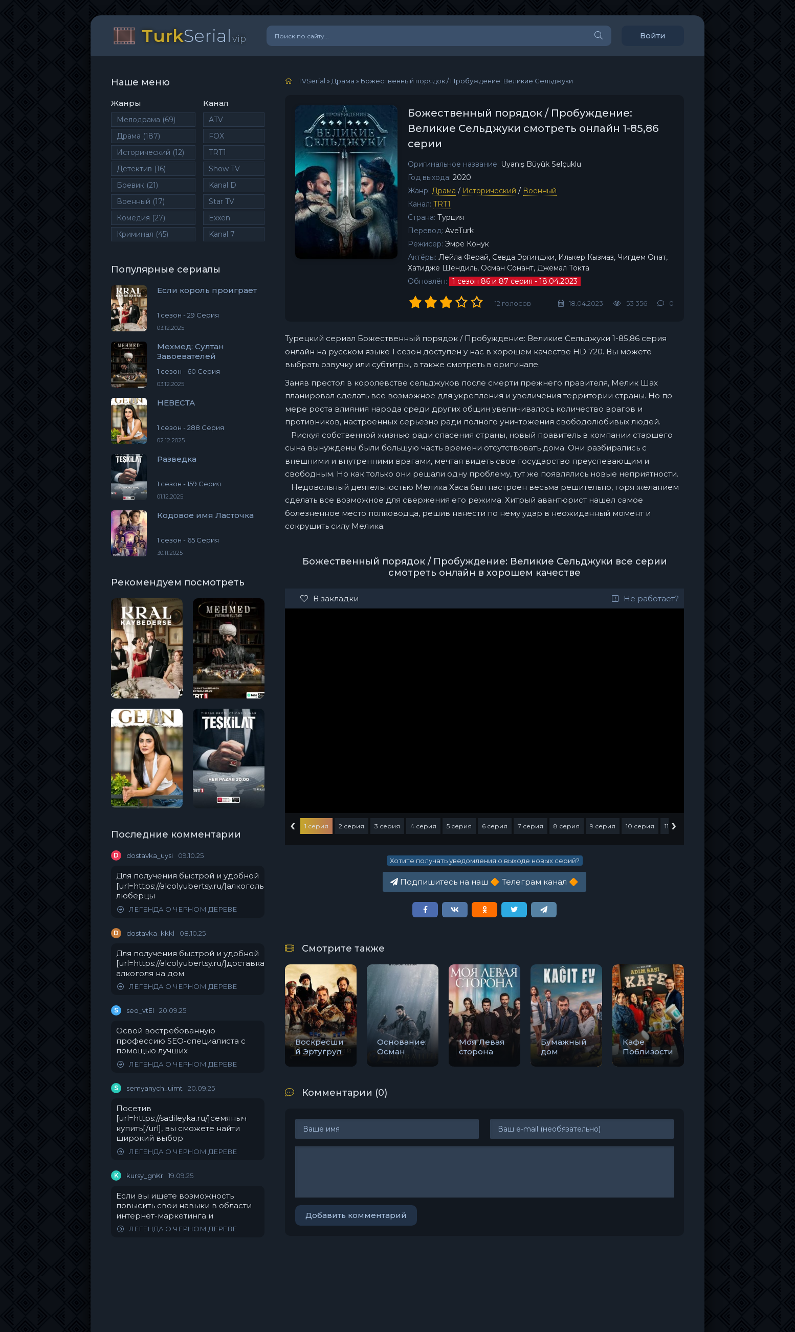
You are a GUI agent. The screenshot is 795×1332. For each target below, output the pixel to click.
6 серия (494, 826)
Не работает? (645, 598)
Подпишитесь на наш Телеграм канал (484, 882)
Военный (141, 201)
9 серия (602, 826)
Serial (194, 35)
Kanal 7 (222, 234)
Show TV (224, 168)
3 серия (387, 826)
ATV (216, 119)
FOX (216, 136)
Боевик (137, 185)
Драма (138, 136)
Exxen (219, 217)
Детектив (141, 168)
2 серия (351, 826)
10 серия (640, 826)
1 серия (316, 826)
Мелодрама (146, 119)
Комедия (141, 217)
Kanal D (222, 185)
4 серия (423, 826)
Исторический (150, 152)
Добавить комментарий (356, 1215)
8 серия (567, 826)
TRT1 (217, 152)
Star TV (221, 201)
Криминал (142, 234)
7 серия (530, 826)
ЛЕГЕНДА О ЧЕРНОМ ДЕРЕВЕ (177, 909)
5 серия (459, 826)
